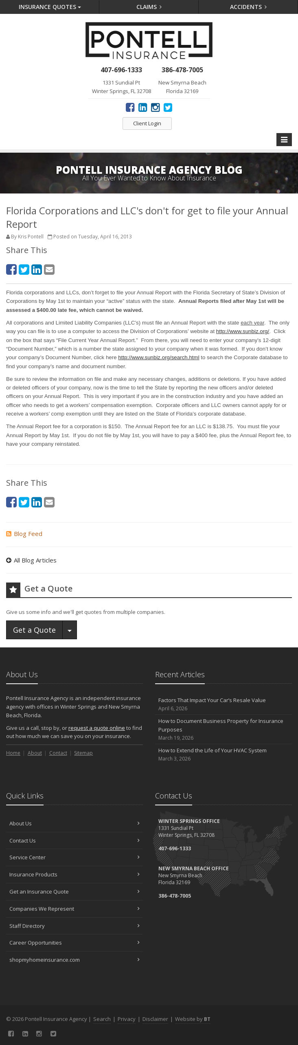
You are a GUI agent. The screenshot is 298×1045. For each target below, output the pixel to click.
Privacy (127, 1019)
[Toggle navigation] (284, 139)
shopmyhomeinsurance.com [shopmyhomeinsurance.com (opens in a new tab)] (74, 959)
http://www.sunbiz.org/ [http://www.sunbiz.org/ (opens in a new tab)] (242, 331)
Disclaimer (155, 1019)
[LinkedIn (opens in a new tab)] (142, 107)
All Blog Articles (31, 560)
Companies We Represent (74, 908)
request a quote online (96, 728)
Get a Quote (34, 630)
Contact (58, 752)
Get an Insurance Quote (74, 891)
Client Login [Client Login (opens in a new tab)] (147, 123)
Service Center (74, 857)
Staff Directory (74, 925)
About (35, 752)
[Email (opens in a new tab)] (49, 269)
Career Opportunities (74, 942)
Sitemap (83, 752)
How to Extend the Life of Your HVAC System (223, 755)
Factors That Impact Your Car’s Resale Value (223, 704)
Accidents (248, 7)
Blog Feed (24, 533)
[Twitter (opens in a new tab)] (168, 107)
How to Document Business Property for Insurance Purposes (223, 729)
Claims (149, 7)
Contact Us (74, 840)
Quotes (50, 7)
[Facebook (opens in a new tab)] (130, 107)
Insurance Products (74, 874)
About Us (74, 823)
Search (102, 1019)
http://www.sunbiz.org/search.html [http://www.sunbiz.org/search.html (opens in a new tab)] (158, 357)
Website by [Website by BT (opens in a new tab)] (192, 1019)
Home (13, 752)
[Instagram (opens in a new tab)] (155, 107)
